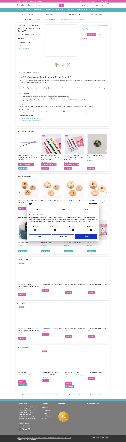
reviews (92, 25)
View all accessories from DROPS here (32, 120)
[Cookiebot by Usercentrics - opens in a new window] (90, 204)
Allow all (86, 236)
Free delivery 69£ (28, 394)
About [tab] (87, 209)
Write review (103, 25)
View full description (23, 48)
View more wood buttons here (30, 118)
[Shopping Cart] (101, 5)
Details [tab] (63, 209)
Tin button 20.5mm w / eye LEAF (96, 156)
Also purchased (23, 347)
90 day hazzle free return (52, 394)
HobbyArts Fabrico (48, 242)
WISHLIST (85, 5)
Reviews (36, 73)
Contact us (82, 1)
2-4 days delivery (75, 394)
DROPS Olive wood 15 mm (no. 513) (98, 285)
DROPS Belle (91, 242)
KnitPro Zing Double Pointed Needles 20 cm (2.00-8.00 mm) (28, 157)
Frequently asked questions (26, 425)
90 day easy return (75, 14)
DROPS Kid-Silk (23, 242)
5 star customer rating (97, 394)
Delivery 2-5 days (98, 14)
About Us (101, 1)
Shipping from (27, 14)
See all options (23, 168)
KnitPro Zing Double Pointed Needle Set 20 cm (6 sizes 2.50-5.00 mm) (50, 157)
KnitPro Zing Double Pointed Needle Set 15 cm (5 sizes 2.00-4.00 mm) (73, 157)
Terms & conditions (53, 437)
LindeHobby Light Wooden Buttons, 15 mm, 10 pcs (51, 373)
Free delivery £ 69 (52, 14)
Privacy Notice (66, 437)
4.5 (33, 14)
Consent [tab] (38, 209)
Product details (25, 73)
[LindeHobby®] (25, 5)
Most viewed (21, 303)
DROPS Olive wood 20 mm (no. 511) (75, 285)
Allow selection (63, 236)
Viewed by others (23, 259)
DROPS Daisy (22, 372)
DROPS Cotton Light (72, 372)
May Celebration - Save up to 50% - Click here (29, 1)
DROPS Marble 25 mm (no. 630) (52, 284)
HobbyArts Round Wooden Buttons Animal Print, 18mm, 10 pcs (28, 286)
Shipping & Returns (91, 1)
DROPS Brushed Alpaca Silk (73, 242)
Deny (39, 236)
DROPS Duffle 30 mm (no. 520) (97, 372)
